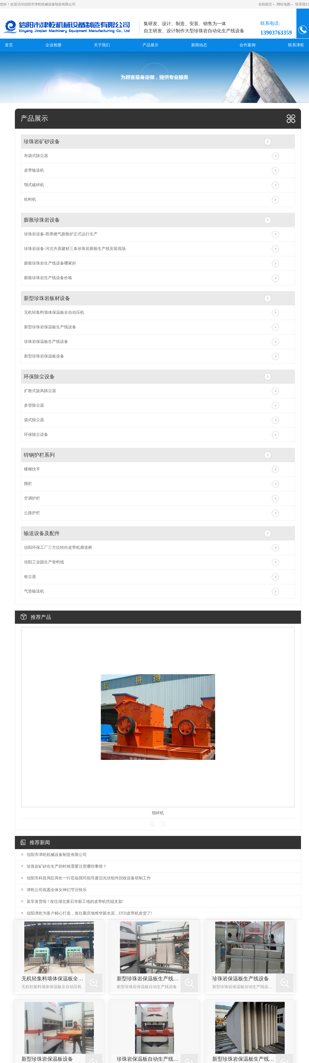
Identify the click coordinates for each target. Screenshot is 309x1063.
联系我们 (302, 4)
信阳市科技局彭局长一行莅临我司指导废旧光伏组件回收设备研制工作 (89, 878)
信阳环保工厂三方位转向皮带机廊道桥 (58, 547)
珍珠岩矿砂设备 (42, 141)
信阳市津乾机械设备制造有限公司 (57, 855)
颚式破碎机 (34, 185)
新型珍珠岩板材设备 (47, 298)
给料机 (30, 199)
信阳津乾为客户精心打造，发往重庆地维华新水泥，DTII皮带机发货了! (89, 913)
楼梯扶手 (32, 469)
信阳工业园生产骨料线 (44, 562)
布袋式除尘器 (36, 156)
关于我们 (102, 45)
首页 (9, 45)
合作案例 (247, 45)
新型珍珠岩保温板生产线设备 (50, 327)
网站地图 (283, 4)
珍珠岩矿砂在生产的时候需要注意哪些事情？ (67, 866)
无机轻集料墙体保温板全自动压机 (54, 312)
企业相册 (53, 45)
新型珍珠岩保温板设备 (44, 356)
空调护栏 (32, 498)
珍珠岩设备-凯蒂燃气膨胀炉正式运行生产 (61, 234)
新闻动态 (199, 45)
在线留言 (265, 4)
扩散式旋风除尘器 (40, 391)
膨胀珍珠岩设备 (42, 220)
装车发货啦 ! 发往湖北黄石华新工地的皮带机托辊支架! (75, 901)
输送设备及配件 (42, 533)
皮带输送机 (34, 170)
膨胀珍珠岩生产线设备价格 (48, 278)
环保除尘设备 (39, 376)
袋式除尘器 (34, 420)
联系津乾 (296, 45)
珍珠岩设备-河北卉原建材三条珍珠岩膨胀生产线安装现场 (75, 249)
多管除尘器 (34, 405)
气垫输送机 (34, 591)
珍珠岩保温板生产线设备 (46, 341)
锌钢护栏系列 (39, 455)
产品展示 (150, 45)
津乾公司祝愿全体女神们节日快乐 (57, 890)
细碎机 (158, 813)
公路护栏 (32, 513)
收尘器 (30, 577)
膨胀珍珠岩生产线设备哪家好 (50, 263)
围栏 (28, 484)
